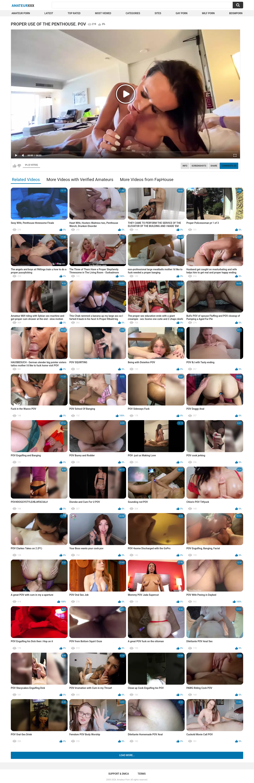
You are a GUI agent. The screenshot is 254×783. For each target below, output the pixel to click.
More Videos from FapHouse (146, 179)
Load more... (127, 755)
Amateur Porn (21, 13)
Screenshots (199, 166)
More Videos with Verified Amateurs (79, 179)
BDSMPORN (235, 13)
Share (214, 166)
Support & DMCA (118, 773)
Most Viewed (103, 13)
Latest (49, 13)
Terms (142, 773)
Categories (133, 13)
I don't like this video (19, 166)
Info (185, 166)
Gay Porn (181, 13)
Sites (158, 13)
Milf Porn (208, 13)
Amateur (23, 5)
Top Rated (74, 13)
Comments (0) (229, 166)
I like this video (14, 166)
